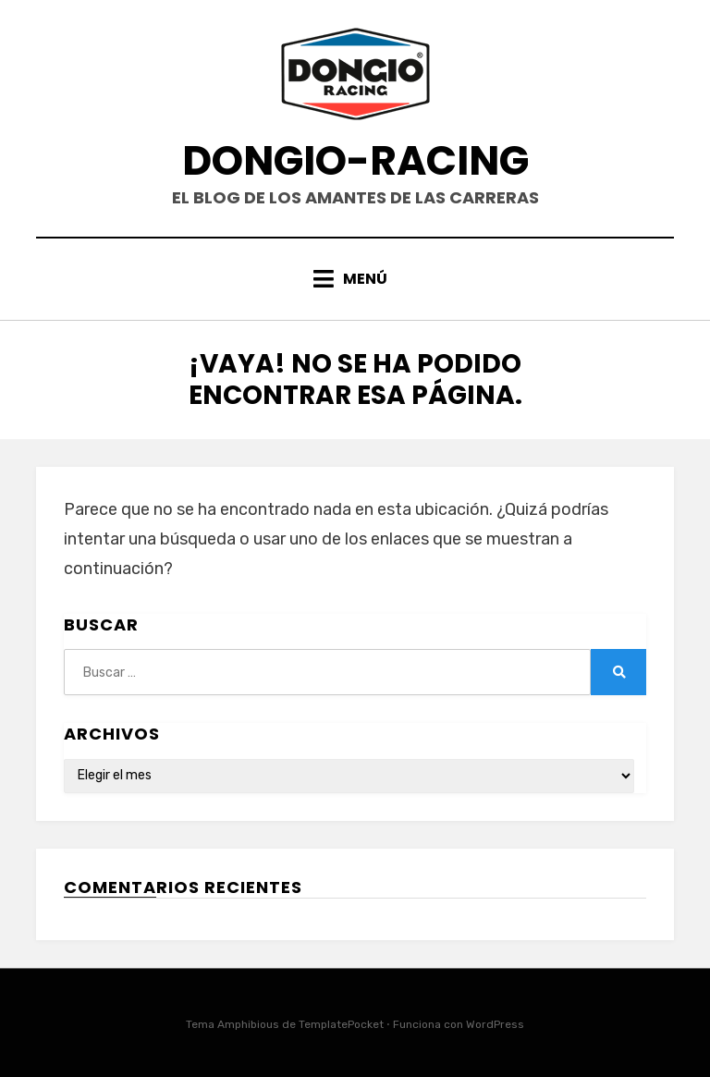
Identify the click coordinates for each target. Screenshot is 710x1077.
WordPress (495, 1024)
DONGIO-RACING (355, 160)
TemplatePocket (341, 1024)
